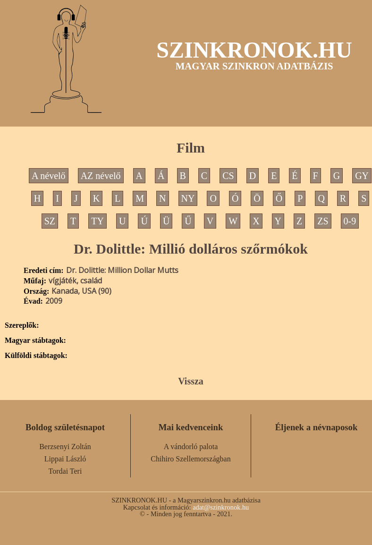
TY (97, 221)
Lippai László (65, 459)
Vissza (190, 381)
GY (362, 175)
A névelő (49, 175)
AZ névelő (101, 175)
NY (188, 198)
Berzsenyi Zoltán (65, 447)
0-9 (350, 221)
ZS (322, 221)
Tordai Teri (65, 471)
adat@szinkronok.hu (221, 507)
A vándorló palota (191, 447)
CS (228, 175)
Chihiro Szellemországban (190, 459)
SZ (49, 221)
